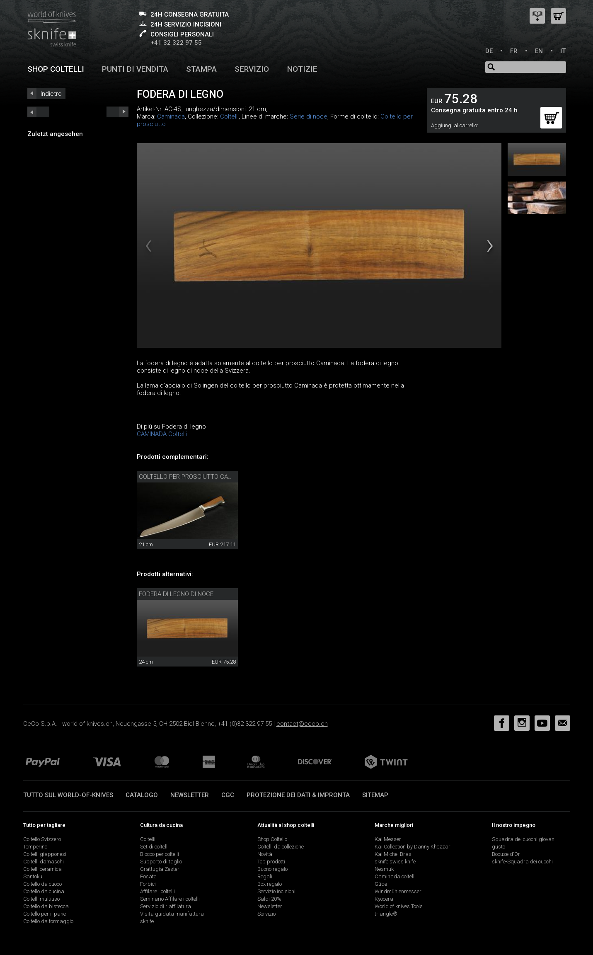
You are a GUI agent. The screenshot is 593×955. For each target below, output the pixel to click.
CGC (227, 795)
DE (489, 51)
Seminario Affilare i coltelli (170, 899)
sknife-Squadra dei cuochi (522, 861)
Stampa (201, 69)
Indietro (51, 93)
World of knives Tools (399, 906)
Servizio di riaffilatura (165, 906)
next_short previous (38, 112)
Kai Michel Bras (393, 854)
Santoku (32, 876)
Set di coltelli (154, 847)
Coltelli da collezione (280, 847)
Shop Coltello (272, 839)
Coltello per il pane (44, 914)
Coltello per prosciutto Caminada (194, 476)
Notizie (302, 69)
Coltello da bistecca (46, 906)
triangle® (386, 914)
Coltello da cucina (43, 891)
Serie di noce (308, 116)
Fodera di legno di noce (176, 594)
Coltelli (229, 116)
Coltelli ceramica (42, 869)
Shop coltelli (55, 69)
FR (514, 51)
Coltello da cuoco (42, 884)
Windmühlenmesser (398, 891)
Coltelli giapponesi (44, 854)
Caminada (171, 116)
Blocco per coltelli (159, 854)
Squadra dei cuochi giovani (524, 839)
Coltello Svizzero (42, 839)
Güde (381, 884)
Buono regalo (272, 869)
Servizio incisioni (276, 891)
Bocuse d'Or (506, 854)
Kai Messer (388, 839)
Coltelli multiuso (41, 899)
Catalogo (142, 795)
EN (539, 51)
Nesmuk (384, 869)
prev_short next (117, 112)
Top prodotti (271, 861)
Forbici (148, 884)
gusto (498, 847)
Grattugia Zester (159, 869)
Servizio (252, 69)
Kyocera (384, 899)
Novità (264, 854)
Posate (148, 876)
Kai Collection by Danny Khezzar (412, 847)
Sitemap (375, 795)
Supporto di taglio (161, 861)
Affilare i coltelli (157, 891)
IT (563, 51)
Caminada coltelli (395, 876)
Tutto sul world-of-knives (68, 795)
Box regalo (269, 884)
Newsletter (189, 795)
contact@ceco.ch (302, 723)
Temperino (35, 847)
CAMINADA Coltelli (162, 434)
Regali (264, 876)
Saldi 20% (269, 899)
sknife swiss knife (395, 861)
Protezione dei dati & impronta (298, 795)
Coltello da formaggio (48, 921)
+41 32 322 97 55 (176, 42)
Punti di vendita (135, 69)
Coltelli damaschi (43, 861)
